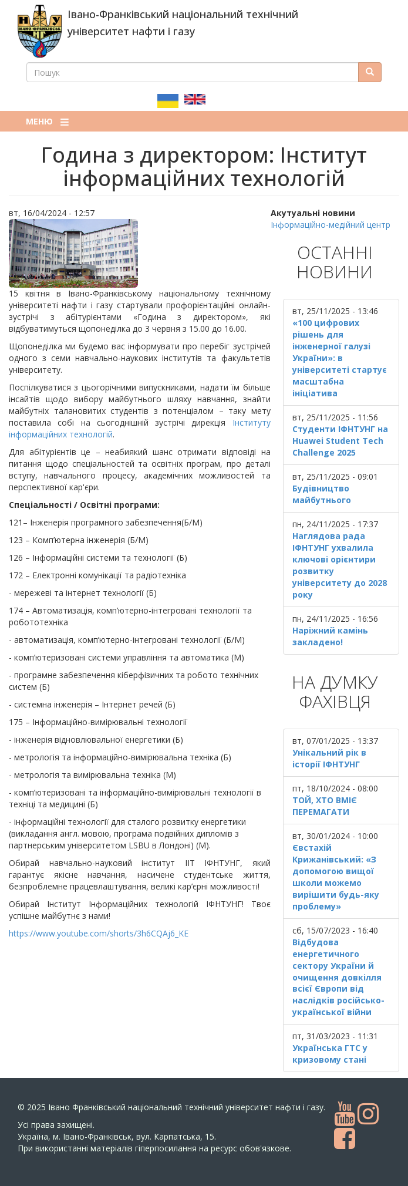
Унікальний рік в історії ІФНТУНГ (329, 758)
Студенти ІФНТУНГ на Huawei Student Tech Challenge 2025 (340, 440)
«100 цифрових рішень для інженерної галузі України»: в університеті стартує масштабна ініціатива (339, 358)
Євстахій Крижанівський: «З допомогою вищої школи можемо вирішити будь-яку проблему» (335, 877)
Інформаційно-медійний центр (330, 224)
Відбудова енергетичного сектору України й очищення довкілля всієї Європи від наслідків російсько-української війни (338, 977)
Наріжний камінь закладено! (330, 636)
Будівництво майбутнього (321, 494)
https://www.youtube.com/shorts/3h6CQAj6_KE (98, 933)
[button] (140, 253)
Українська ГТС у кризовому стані (329, 1053)
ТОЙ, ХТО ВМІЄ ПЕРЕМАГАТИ (324, 805)
